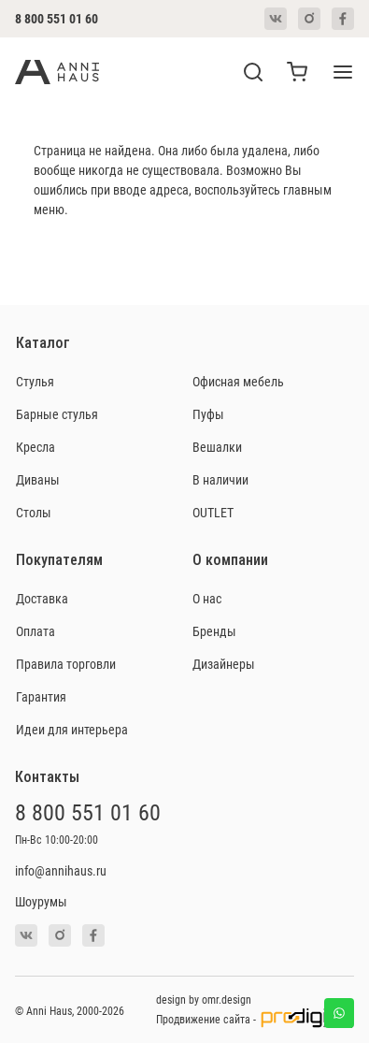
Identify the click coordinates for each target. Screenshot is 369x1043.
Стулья (35, 381)
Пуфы (208, 414)
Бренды (214, 631)
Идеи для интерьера (72, 729)
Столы (33, 512)
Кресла (35, 447)
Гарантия (41, 696)
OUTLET (213, 512)
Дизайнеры (223, 664)
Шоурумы (41, 901)
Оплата (35, 631)
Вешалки (217, 447)
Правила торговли (66, 664)
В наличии (220, 479)
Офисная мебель (238, 381)
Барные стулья (57, 414)
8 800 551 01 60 (56, 18)
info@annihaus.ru (60, 870)
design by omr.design (203, 999)
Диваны (38, 479)
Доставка (42, 598)
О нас (206, 598)
